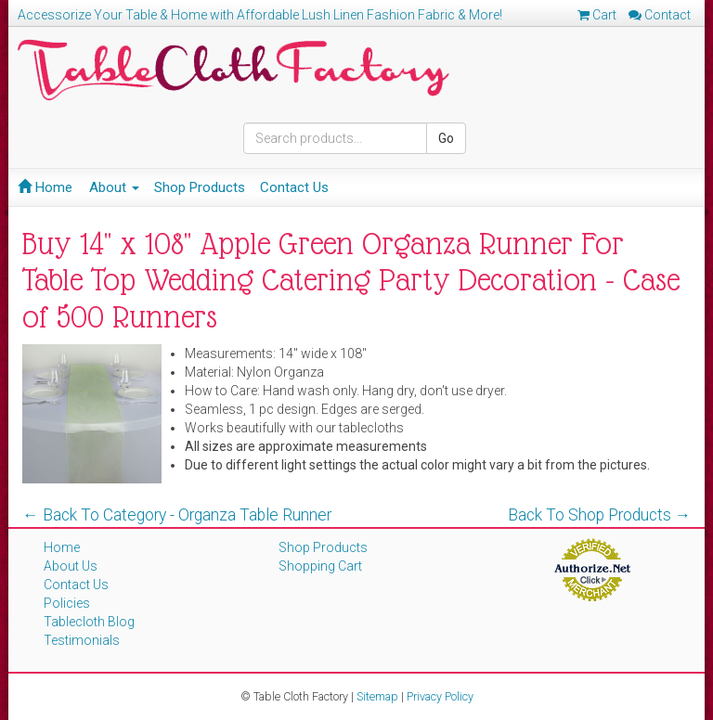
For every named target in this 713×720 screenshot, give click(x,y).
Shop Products (199, 187)
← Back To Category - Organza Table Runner (176, 515)
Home (45, 187)
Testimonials (82, 640)
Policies (67, 603)
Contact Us (294, 187)
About (114, 187)
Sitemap (377, 696)
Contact (660, 14)
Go (446, 138)
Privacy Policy (440, 696)
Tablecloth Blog (89, 621)
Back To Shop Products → (600, 515)
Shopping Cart (320, 566)
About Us (70, 566)
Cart (596, 14)
